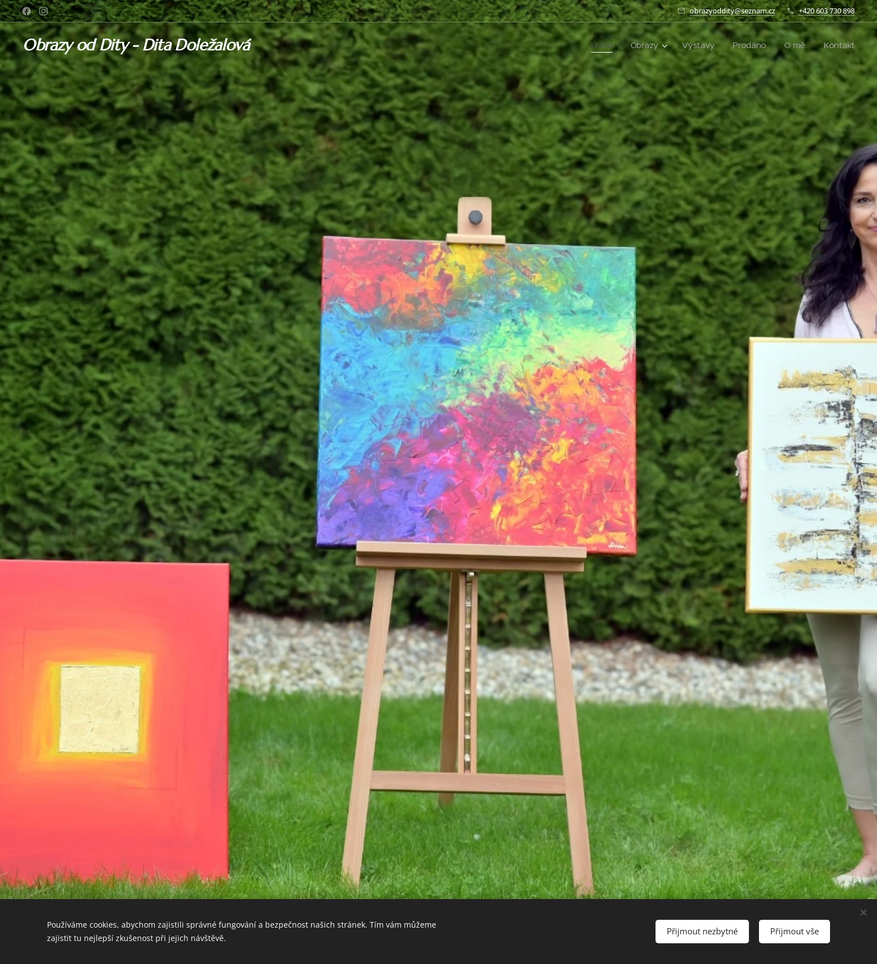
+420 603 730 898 (827, 11)
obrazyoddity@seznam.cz (732, 11)
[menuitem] (599, 45)
